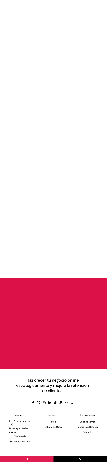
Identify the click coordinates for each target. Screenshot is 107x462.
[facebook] (33, 402)
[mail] (66, 402)
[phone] (72, 402)
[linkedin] (49, 402)
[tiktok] (55, 402)
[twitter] (38, 402)
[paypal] (60, 402)
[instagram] (44, 402)
